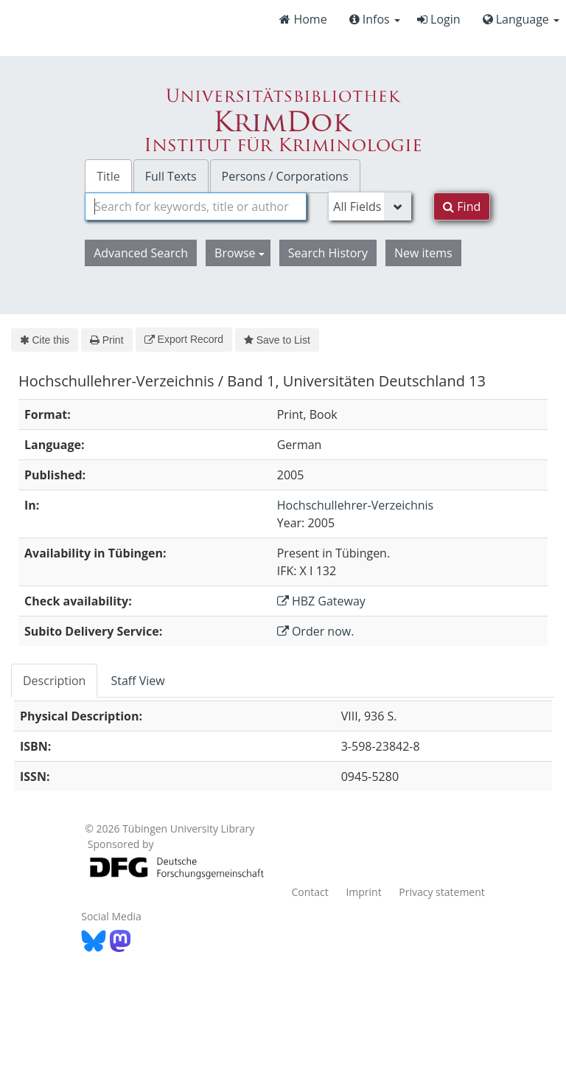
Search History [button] (328, 253)
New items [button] (423, 253)
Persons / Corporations (285, 176)
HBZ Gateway (321, 601)
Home (302, 19)
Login (439, 19)
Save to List (277, 340)
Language (521, 19)
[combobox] (196, 206)
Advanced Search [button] (141, 253)
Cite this (44, 340)
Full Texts (171, 176)
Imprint (363, 892)
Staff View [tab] (137, 681)
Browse (239, 253)
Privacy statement (442, 892)
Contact (309, 892)
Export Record (183, 339)
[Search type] (370, 206)
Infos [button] (374, 19)
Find (462, 206)
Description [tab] (54, 681)
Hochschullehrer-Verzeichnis (355, 505)
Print (106, 340)
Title (108, 176)
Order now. (315, 631)
